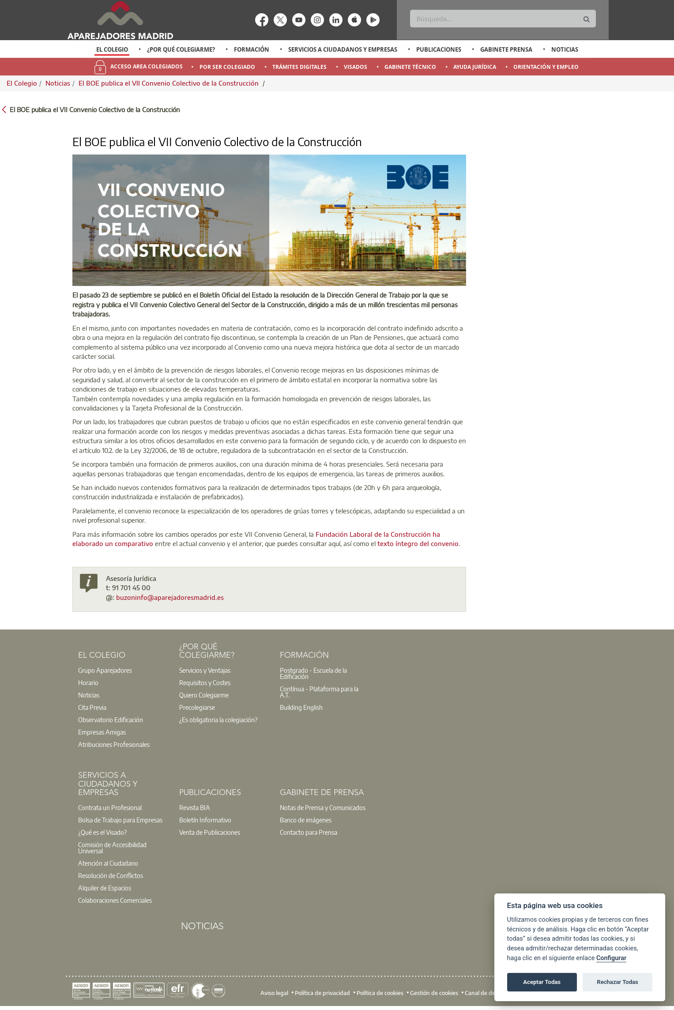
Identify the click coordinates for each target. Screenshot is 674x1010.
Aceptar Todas (542, 982)
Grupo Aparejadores (105, 670)
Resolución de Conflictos (110, 875)
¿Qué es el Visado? (102, 832)
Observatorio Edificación (110, 720)
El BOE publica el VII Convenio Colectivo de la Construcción (169, 83)
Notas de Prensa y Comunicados (322, 807)
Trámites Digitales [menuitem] (299, 67)
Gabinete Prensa (506, 49)
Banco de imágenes (305, 820)
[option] (111, 49)
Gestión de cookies (434, 992)
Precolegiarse (197, 707)
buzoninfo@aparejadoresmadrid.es (170, 597)
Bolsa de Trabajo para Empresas (120, 820)
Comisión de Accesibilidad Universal (112, 847)
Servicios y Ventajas (204, 670)
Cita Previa (92, 707)
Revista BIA (194, 807)
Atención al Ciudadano (108, 863)
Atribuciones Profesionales (114, 744)
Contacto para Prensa (308, 832)
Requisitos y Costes (204, 682)
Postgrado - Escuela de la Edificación (313, 673)
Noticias (564, 49)
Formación (251, 49)
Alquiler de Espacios (104, 888)
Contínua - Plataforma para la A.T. (319, 692)
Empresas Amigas (102, 732)
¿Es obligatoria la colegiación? (218, 720)
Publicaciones (438, 49)
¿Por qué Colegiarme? (181, 49)
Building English (301, 707)
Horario (88, 682)
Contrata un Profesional (110, 807)
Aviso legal (274, 992)
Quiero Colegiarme (204, 695)
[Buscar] (503, 18)
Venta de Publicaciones (209, 832)
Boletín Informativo (205, 820)
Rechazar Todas (617, 982)
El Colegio (112, 49)
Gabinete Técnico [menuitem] (410, 67)
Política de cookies (380, 992)
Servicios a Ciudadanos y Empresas (342, 49)
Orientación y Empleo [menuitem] (546, 67)
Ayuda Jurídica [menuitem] (474, 67)
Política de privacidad (322, 992)
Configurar (611, 958)
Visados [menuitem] (355, 67)
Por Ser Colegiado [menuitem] (227, 67)
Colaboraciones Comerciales (115, 900)
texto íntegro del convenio (418, 543)
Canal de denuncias (490, 992)
